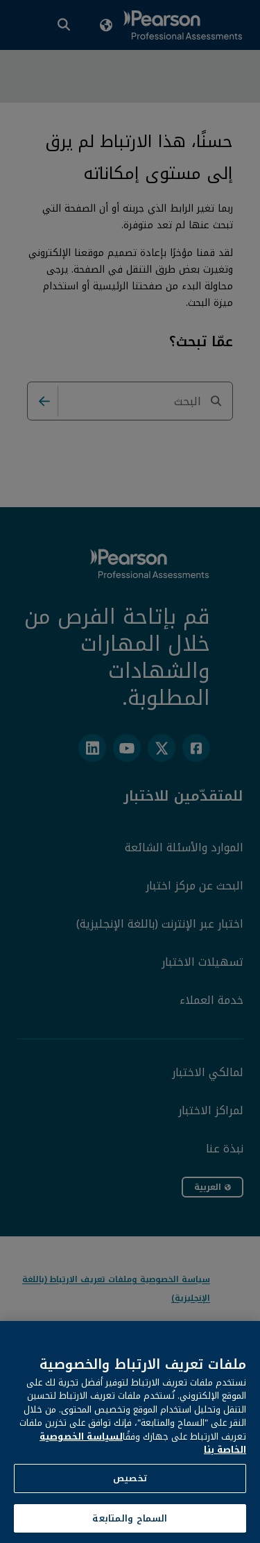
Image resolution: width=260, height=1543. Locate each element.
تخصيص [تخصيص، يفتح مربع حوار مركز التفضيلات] (130, 1494)
